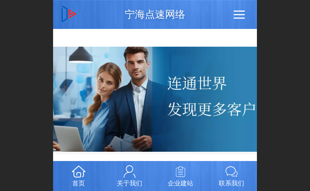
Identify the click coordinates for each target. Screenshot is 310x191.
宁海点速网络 (155, 14)
